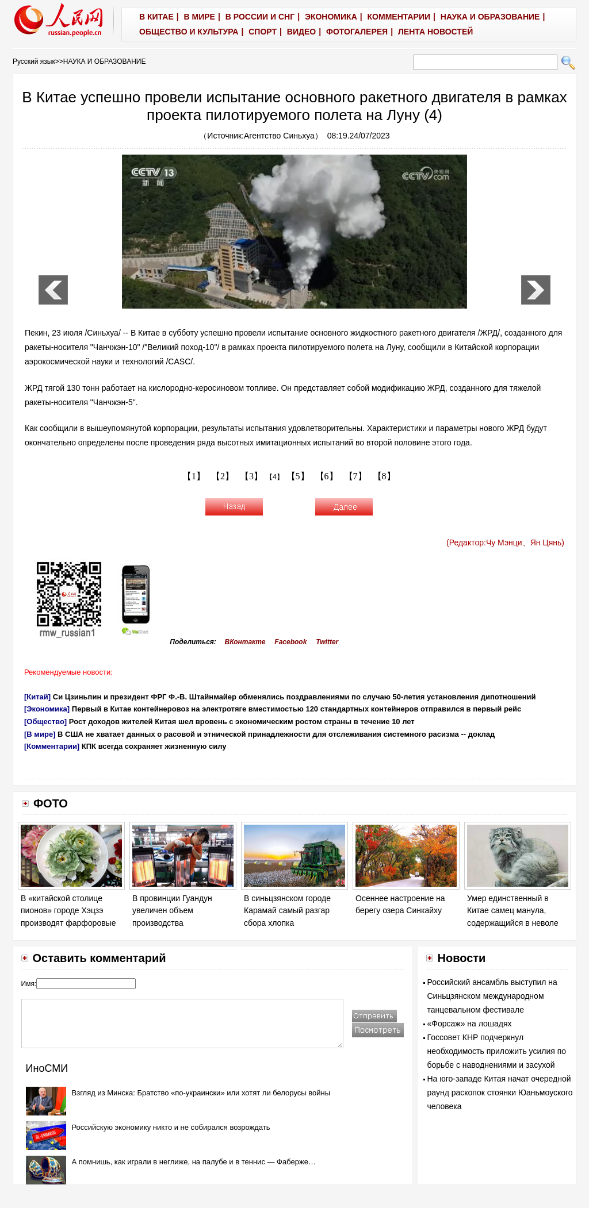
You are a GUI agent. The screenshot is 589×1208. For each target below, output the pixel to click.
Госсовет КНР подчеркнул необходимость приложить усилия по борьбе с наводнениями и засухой (497, 1051)
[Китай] (37, 697)
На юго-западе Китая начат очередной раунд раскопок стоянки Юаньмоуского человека (500, 1092)
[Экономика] (47, 709)
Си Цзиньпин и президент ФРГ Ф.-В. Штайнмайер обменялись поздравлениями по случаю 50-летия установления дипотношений (294, 697)
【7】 (355, 476)
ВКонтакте (245, 642)
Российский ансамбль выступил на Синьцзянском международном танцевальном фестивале (492, 996)
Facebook (290, 642)
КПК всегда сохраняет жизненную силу (154, 746)
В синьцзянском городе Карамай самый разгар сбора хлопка (287, 911)
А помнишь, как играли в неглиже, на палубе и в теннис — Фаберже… (194, 1161)
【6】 (326, 476)
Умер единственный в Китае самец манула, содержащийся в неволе (513, 911)
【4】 (275, 477)
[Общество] (45, 721)
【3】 (251, 476)
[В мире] (39, 734)
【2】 (222, 476)
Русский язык (34, 61)
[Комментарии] (51, 746)
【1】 (193, 476)
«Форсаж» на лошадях (469, 1023)
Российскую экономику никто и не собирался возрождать (171, 1127)
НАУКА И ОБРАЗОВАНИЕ (104, 61)
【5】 (297, 476)
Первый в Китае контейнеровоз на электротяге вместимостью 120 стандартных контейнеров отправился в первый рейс (297, 709)
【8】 (384, 476)
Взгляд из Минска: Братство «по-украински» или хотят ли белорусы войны (201, 1092)
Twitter (327, 642)
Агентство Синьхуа (279, 135)
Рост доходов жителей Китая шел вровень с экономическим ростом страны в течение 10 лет (242, 721)
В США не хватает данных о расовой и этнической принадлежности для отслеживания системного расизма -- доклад (276, 734)
